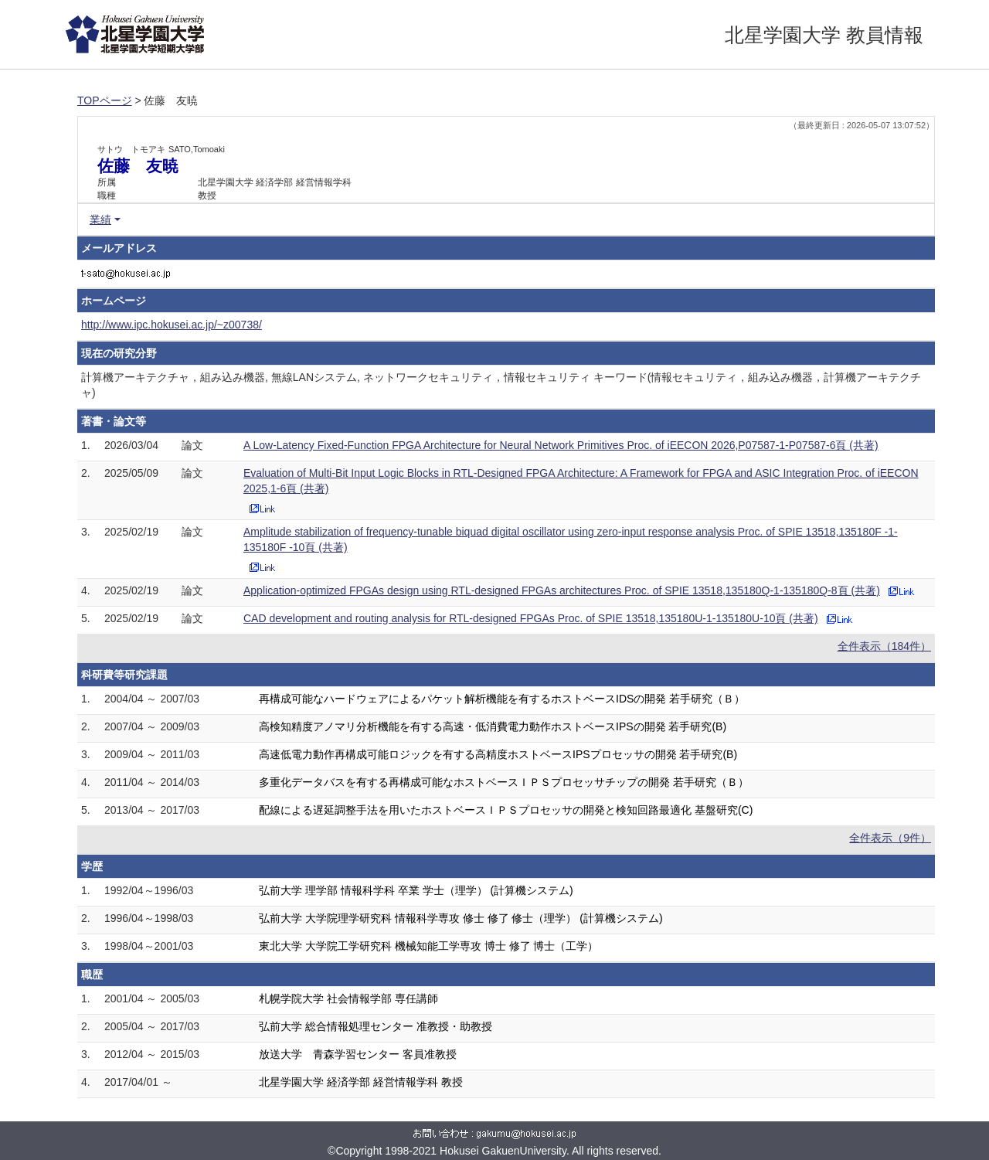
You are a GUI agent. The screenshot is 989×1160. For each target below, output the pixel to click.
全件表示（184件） (884, 646)
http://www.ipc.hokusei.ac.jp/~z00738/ (171, 324)
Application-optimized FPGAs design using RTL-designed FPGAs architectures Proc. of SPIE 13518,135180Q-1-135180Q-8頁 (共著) (561, 590)
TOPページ (104, 100)
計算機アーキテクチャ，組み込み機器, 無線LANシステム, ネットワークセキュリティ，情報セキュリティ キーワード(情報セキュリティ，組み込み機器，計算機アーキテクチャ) (501, 385)
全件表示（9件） (890, 838)
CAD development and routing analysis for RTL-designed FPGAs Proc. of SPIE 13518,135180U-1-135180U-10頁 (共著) (530, 618)
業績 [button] (100, 219)
